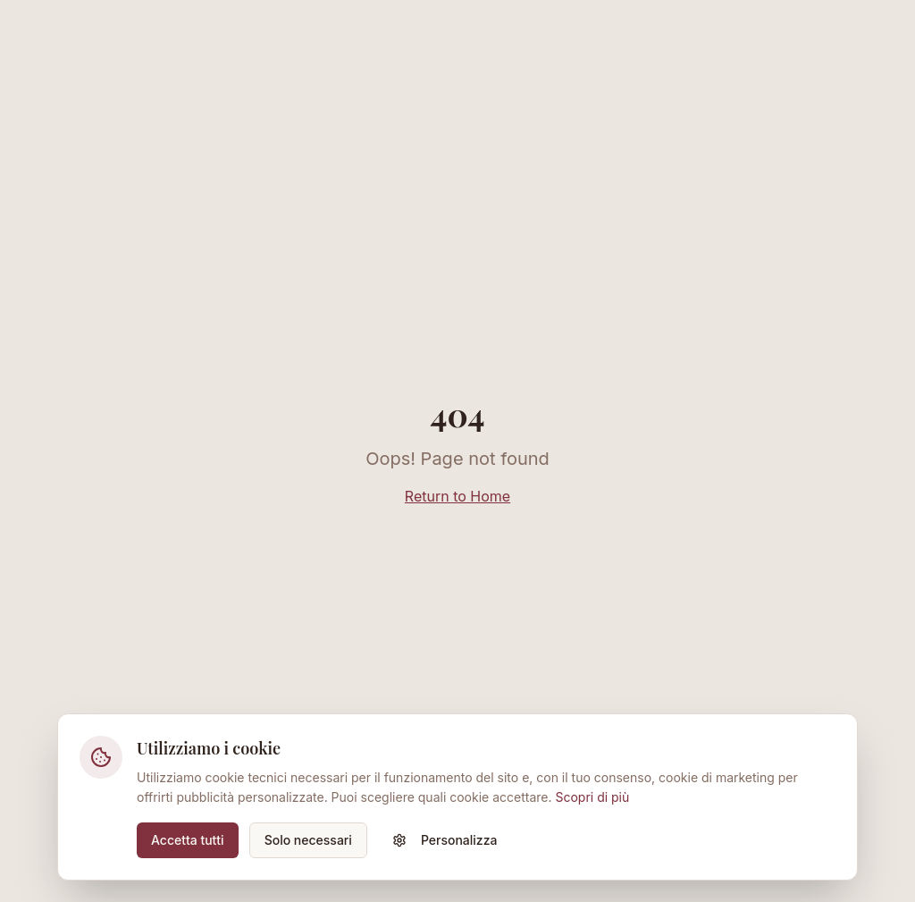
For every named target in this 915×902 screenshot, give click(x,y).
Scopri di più (592, 797)
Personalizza (445, 839)
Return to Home (457, 496)
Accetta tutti (187, 839)
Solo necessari (308, 839)
